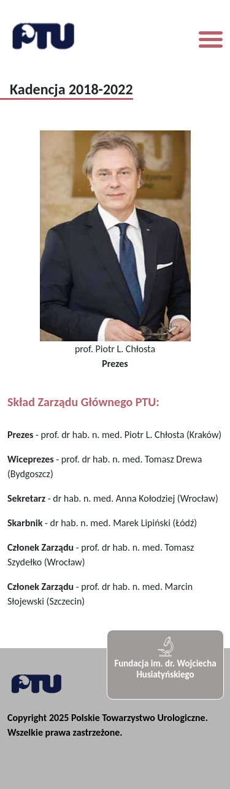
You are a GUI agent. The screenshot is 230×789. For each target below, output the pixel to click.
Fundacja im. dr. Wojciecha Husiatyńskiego (165, 657)
